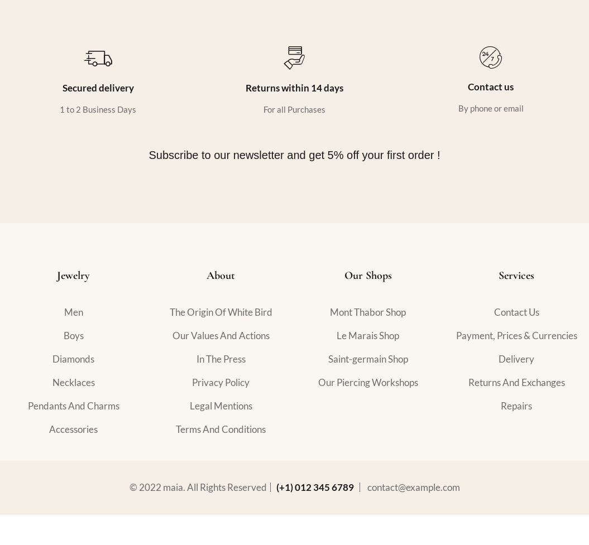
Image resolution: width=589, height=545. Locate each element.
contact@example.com (413, 487)
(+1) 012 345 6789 (315, 487)
